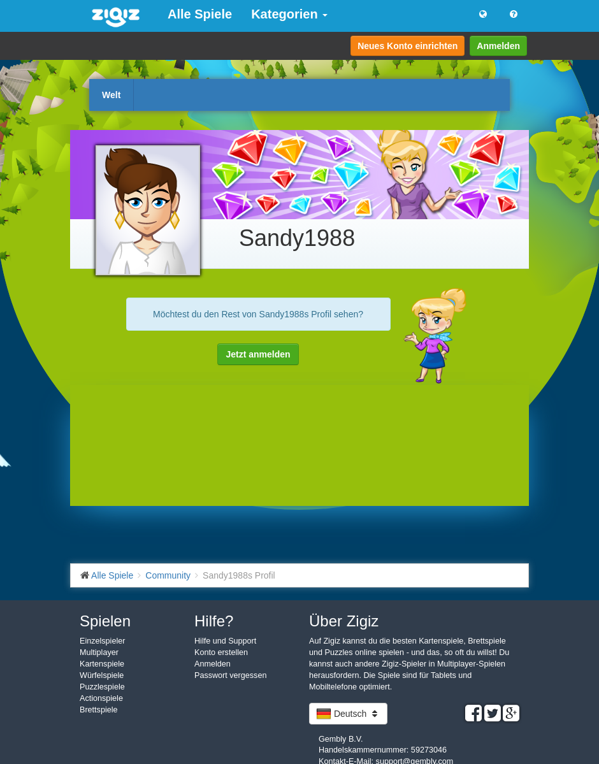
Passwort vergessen (230, 675)
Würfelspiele (102, 675)
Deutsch (348, 713)
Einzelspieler (102, 641)
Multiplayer (99, 652)
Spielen (105, 621)
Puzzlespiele (102, 686)
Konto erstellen (221, 652)
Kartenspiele (102, 663)
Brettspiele (99, 709)
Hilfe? (213, 621)
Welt (111, 95)
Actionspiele (101, 698)
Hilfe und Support (225, 641)
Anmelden (498, 46)
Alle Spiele (200, 14)
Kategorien (289, 14)
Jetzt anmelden (258, 354)
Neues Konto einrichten (407, 46)
